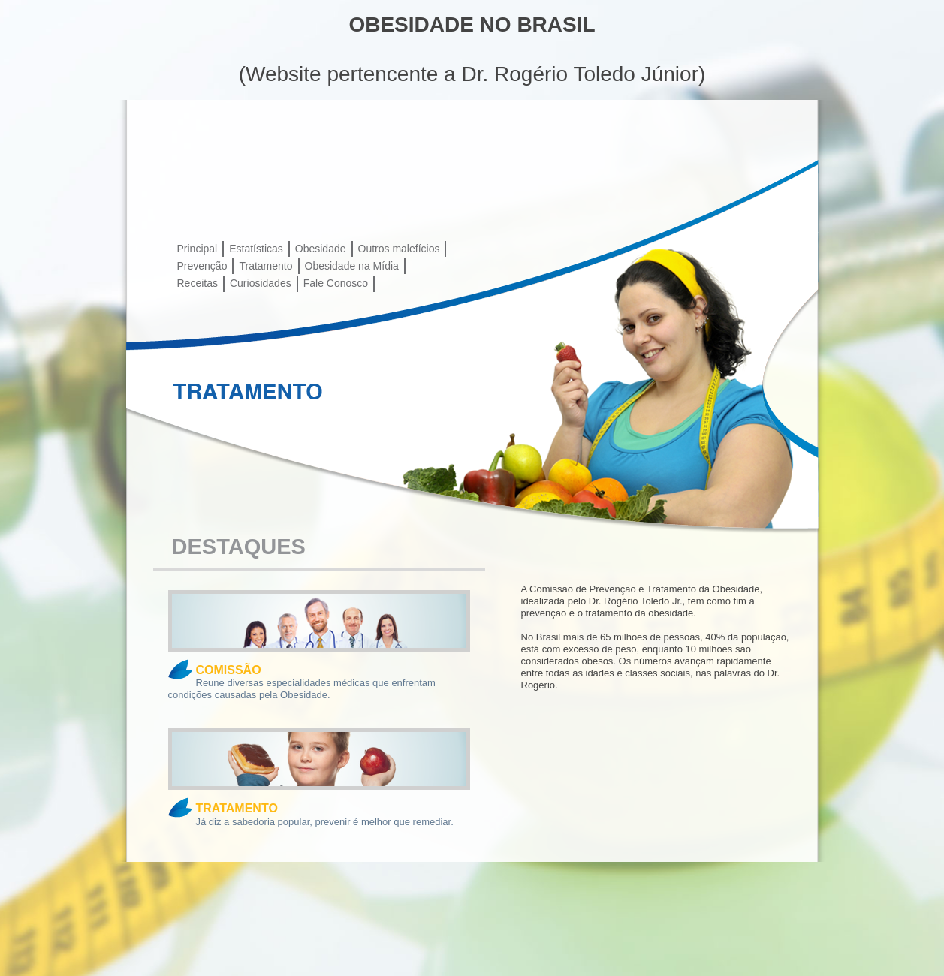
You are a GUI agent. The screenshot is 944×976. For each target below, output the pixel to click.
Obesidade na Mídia (352, 266)
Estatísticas (256, 248)
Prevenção (202, 266)
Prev (136, 379)
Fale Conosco (335, 283)
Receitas (197, 283)
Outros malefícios (399, 248)
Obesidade (320, 248)
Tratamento (265, 266)
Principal (197, 248)
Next (800, 379)
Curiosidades (260, 283)
